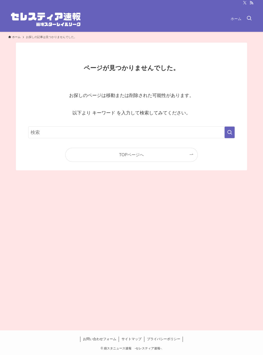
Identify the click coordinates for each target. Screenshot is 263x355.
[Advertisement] (131, 256)
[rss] (251, 3)
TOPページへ (131, 154)
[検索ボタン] (249, 19)
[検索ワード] (131, 132)
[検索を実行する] (229, 132)
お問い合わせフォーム (99, 339)
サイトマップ (131, 339)
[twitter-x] (244, 3)
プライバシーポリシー (163, 339)
